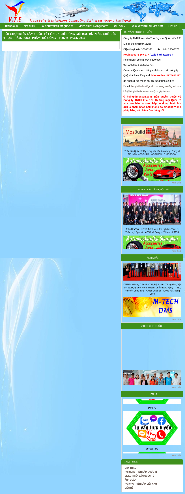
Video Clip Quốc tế (153, 326)
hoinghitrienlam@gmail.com (144, 86)
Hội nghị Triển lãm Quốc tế (57, 26)
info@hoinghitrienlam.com (136, 91)
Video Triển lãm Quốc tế (93, 26)
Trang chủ (11, 26)
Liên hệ (173, 26)
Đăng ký (152, 409)
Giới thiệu (29, 26)
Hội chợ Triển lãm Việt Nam (147, 26)
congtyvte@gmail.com (170, 86)
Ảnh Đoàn (119, 26)
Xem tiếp (176, 182)
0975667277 (152, 450)
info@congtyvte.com (160, 91)
